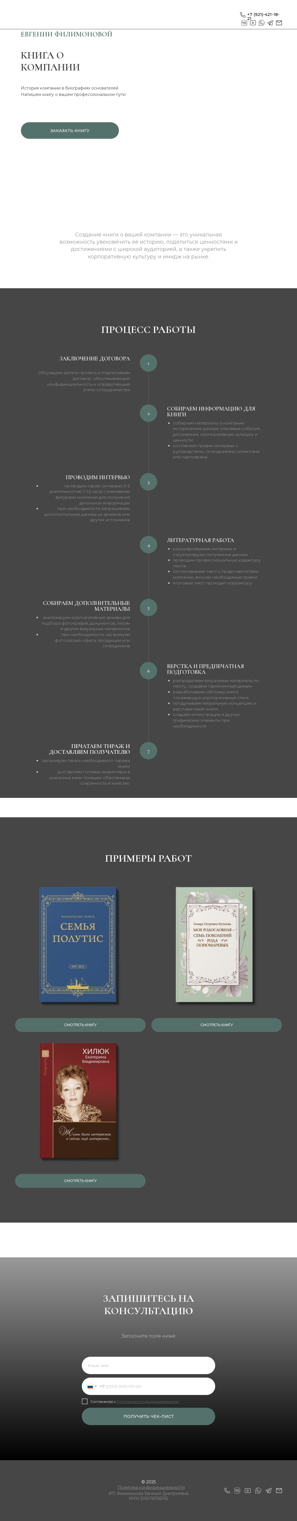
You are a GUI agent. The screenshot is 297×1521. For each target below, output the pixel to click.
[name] (148, 1365)
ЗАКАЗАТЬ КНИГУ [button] (70, 130)
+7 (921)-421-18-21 (263, 16)
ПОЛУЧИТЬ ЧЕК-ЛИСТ (149, 1416)
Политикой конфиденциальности (148, 1401)
